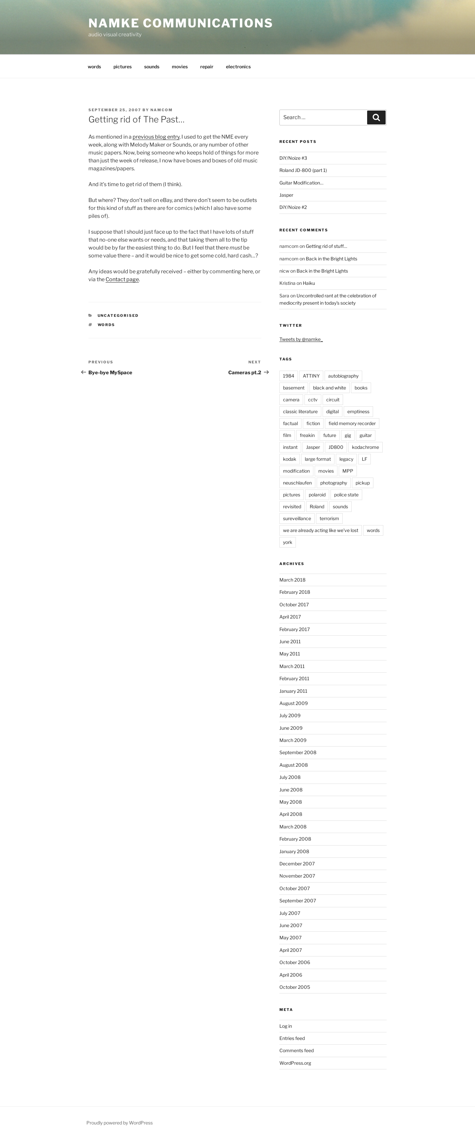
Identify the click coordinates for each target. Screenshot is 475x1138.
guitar (366, 435)
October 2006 (294, 962)
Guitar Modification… (301, 182)
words (94, 66)
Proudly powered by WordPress (119, 1122)
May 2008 (290, 802)
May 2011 (289, 653)
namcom (161, 110)
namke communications (180, 23)
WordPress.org (295, 1063)
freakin (307, 435)
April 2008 (290, 814)
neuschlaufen (297, 482)
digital (332, 411)
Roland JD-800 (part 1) (303, 170)
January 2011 (293, 691)
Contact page (122, 279)
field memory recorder (352, 423)
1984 (288, 376)
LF (364, 459)
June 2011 (290, 641)
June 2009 (290, 728)
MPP (347, 471)
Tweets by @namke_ (301, 339)
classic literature (300, 411)
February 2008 (295, 839)
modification (296, 471)
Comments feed (296, 1050)
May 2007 (290, 937)
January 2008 (294, 851)
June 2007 (290, 925)
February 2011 (294, 678)
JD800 (336, 447)
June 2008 (290, 789)
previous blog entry (156, 137)
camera (291, 399)
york (287, 542)
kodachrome (365, 447)
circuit (332, 399)
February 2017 (294, 629)
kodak (289, 459)
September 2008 (297, 752)
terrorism (329, 518)
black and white (329, 387)
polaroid (317, 494)
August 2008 (293, 765)
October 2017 (294, 604)
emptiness (358, 411)
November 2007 (297, 876)
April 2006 (290, 975)
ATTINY (311, 376)
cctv (313, 399)
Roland (317, 506)
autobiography (343, 376)
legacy (346, 459)
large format (318, 459)
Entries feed (292, 1038)
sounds (151, 66)
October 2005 (294, 987)
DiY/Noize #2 (293, 207)
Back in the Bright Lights (331, 258)
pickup (363, 482)
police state (346, 494)
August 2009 (293, 703)
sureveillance (297, 518)
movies (180, 66)
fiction (313, 423)
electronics (238, 66)
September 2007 (297, 900)
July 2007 (289, 913)
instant (290, 447)
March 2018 (292, 580)
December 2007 (297, 863)
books (361, 387)
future (329, 435)
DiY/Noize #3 (293, 158)
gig (348, 435)
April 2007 (290, 950)
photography (333, 482)
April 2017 (290, 616)
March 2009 (292, 740)
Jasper (286, 195)
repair (206, 66)
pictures (122, 66)
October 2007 (294, 888)
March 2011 (292, 666)
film (287, 435)
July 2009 (290, 715)
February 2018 (294, 592)
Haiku (309, 283)
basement (293, 387)
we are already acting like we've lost (320, 530)
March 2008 (292, 826)
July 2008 (290, 777)
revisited (292, 506)
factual (290, 423)
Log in (285, 1026)
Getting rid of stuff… (326, 246)
